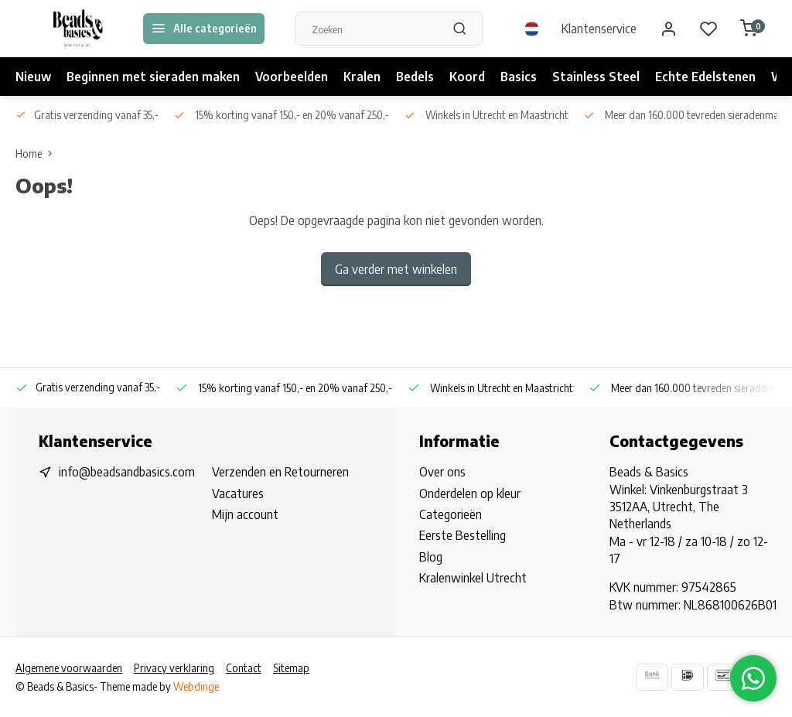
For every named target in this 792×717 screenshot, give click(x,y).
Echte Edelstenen (705, 76)
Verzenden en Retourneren (280, 472)
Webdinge (196, 686)
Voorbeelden (291, 76)
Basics (518, 76)
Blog (430, 557)
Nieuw (33, 76)
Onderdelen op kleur (470, 493)
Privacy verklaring (174, 667)
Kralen (362, 76)
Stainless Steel (596, 76)
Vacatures (238, 493)
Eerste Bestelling (462, 535)
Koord (467, 76)
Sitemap (291, 667)
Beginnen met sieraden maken (153, 76)
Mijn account (245, 514)
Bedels (415, 76)
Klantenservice (599, 28)
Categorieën (450, 514)
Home (37, 153)
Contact (243, 667)
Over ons (442, 472)
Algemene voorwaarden (68, 667)
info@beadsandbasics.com (127, 472)
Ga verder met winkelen (396, 269)
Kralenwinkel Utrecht (473, 578)
